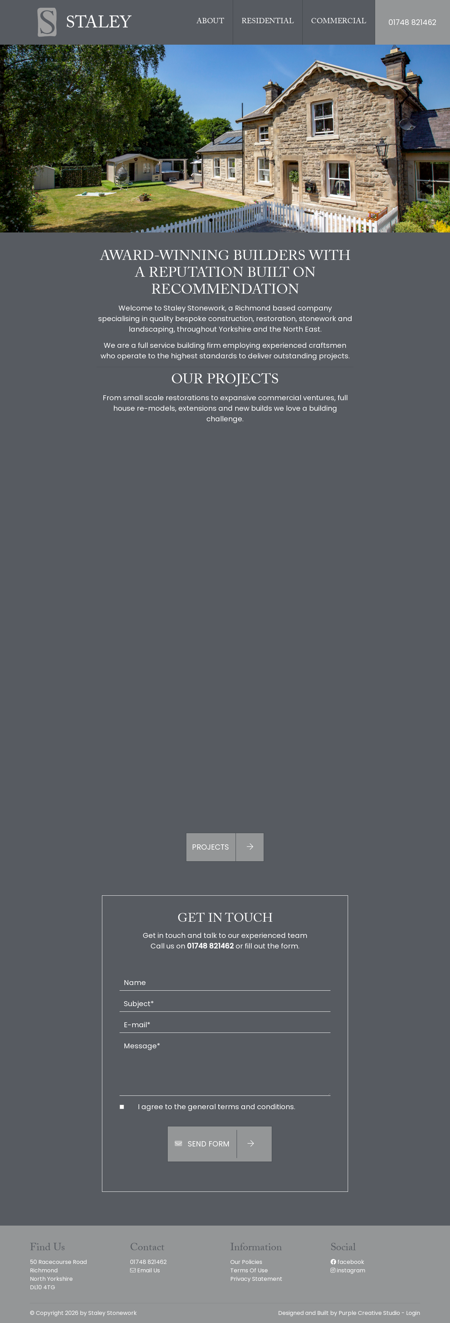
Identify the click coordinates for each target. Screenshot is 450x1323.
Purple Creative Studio (369, 1313)
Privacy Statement (256, 1279)
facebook (347, 1262)
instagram (347, 1270)
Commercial (338, 22)
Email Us (145, 1270)
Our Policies (246, 1262)
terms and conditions (256, 1107)
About (210, 22)
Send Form (219, 1144)
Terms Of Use (249, 1270)
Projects (228, 847)
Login (413, 1313)
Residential (268, 22)
